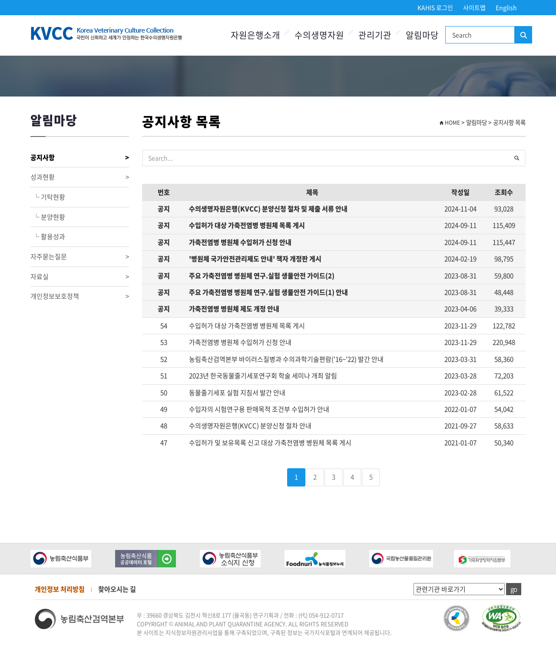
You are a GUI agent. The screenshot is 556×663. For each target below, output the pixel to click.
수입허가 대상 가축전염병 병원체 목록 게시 (247, 225)
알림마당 (422, 35)
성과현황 (79, 177)
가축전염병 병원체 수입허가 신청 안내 (240, 242)
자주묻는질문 (79, 256)
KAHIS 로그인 (435, 7)
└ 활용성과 (47, 236)
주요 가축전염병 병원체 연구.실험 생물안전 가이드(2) (261, 275)
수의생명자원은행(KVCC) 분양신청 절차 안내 (250, 425)
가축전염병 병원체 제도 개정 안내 (234, 308)
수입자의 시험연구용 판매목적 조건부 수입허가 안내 (259, 409)
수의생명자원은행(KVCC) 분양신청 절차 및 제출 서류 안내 (268, 208)
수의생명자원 (319, 35)
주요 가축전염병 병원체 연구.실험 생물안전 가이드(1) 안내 (268, 292)
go (513, 589)
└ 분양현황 (47, 217)
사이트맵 (474, 7)
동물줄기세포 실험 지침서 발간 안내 (237, 392)
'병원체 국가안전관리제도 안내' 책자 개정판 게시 (255, 258)
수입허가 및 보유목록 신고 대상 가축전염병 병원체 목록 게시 (270, 442)
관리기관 (374, 35)
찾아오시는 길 (117, 589)
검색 (523, 35)
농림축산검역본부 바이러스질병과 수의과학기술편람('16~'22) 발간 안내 (286, 359)
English (506, 7)
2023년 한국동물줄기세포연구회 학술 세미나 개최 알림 (263, 375)
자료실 (79, 276)
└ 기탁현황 (47, 197)
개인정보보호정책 (79, 296)
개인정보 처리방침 (60, 589)
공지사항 (79, 157)
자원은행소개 (255, 35)
